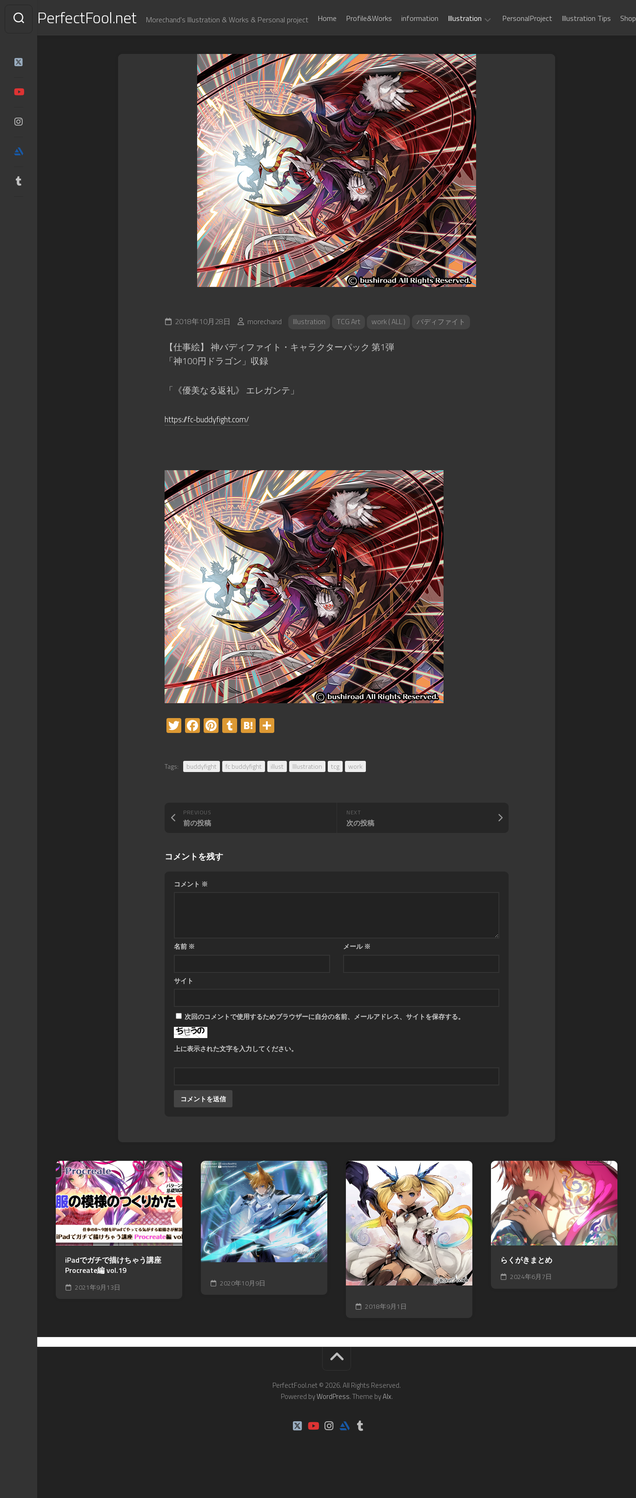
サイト (183, 1004)
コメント (191, 907)
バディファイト (445, 345)
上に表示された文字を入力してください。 (236, 1072)
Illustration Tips (567, 42)
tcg (335, 789)
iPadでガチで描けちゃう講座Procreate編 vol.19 (113, 1288)
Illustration (446, 43)
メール (357, 970)
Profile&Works (350, 42)
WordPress (333, 1420)
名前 (184, 970)
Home (308, 42)
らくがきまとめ (526, 1283)
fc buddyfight (243, 789)
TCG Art (349, 345)
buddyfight (201, 789)
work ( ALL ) (390, 345)
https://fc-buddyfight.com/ (214, 442)
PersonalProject (509, 42)
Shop (609, 42)
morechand (264, 345)
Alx (387, 1420)
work (355, 789)
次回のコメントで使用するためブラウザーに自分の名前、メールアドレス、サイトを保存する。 (324, 1040)
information (401, 42)
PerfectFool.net (108, 19)
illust (277, 789)
